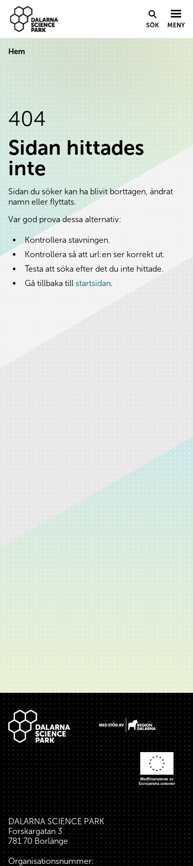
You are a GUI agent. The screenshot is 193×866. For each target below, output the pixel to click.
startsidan (93, 283)
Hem (16, 51)
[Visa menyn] (176, 20)
